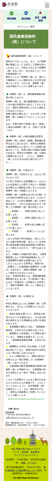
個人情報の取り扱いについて (26, 449)
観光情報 (26, 18)
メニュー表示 (47, 5)
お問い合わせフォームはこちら (20, 418)
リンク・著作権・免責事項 (26, 452)
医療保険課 (9, 412)
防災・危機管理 (40, 19)
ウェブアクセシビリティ (26, 455)
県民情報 (11, 18)
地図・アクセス (28, 463)
